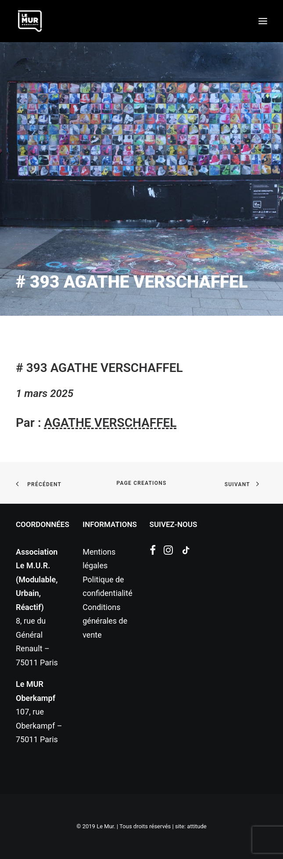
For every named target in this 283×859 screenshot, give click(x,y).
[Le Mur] (30, 21)
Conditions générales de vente (104, 621)
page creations (142, 483)
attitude (196, 826)
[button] (263, 21)
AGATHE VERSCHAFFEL (110, 422)
